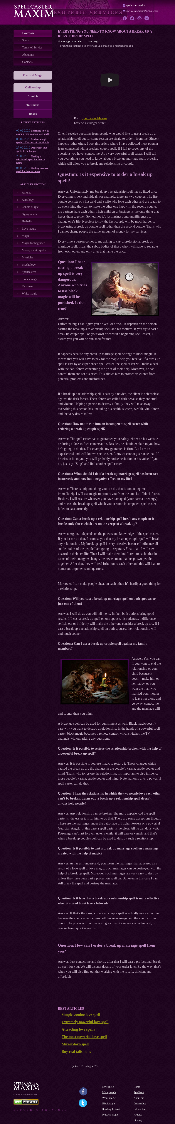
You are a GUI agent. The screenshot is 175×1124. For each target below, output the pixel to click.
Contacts (27, 61)
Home (137, 1087)
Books (33, 113)
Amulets (33, 96)
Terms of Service (32, 47)
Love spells (108, 1087)
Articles (138, 1114)
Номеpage (28, 33)
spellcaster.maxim (135, 5)
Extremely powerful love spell (85, 1022)
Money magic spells (34, 250)
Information (140, 1109)
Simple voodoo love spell (81, 1014)
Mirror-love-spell (75, 1044)
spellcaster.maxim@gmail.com (142, 11)
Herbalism (28, 221)
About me (28, 54)
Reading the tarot (111, 1109)
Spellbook (139, 1092)
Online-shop (33, 87)
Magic (25, 235)
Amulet (26, 192)
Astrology (28, 199)
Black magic (108, 1103)
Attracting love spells (78, 1029)
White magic (29, 293)
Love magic (29, 228)
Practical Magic (33, 75)
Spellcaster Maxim (94, 118)
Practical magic (110, 1114)
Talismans (32, 105)
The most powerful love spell (84, 1037)
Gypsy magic (30, 214)
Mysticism (28, 257)
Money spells (109, 1092)
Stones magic (30, 279)
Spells (25, 40)
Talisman (27, 286)
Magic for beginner (33, 243)
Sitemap (138, 1120)
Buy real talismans (76, 1051)
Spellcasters (29, 271)
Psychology (29, 264)
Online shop (140, 1103)
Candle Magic (30, 206)
